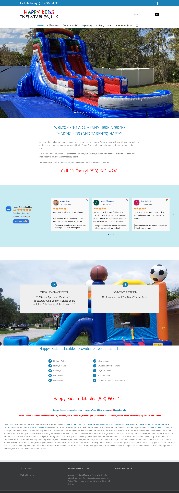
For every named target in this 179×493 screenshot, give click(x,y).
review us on (21, 221)
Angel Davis (65, 201)
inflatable (91, 424)
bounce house (70, 424)
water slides (145, 424)
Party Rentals (120, 410)
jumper (126, 424)
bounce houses (154, 427)
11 (104, 112)
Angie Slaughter (107, 201)
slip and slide (117, 424)
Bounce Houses (59, 410)
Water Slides (96, 410)
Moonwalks (72, 410)
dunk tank (81, 424)
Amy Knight (146, 201)
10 (101, 112)
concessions (9, 427)
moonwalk (100, 424)
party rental (162, 424)
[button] (137, 25)
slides (132, 424)
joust (108, 424)
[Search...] (143, 14)
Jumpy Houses (84, 410)
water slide (44, 427)
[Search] (157, 14)
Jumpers (106, 410)
